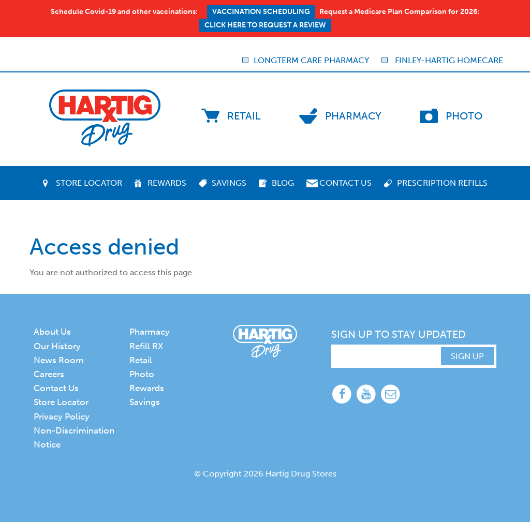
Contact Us (345, 183)
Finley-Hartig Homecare (442, 60)
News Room (59, 360)
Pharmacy (353, 116)
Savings (229, 183)
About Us (52, 331)
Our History (57, 346)
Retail (244, 116)
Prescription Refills (442, 183)
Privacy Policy (62, 416)
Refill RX (146, 346)
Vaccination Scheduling (261, 11)
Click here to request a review (265, 25)
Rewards (167, 183)
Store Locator (89, 183)
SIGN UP (467, 356)
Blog (283, 183)
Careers (49, 374)
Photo (464, 116)
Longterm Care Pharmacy (305, 60)
